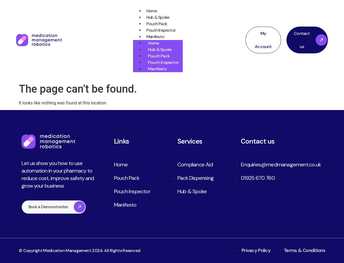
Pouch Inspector (156, 30)
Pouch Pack (152, 24)
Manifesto (150, 37)
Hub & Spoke (153, 17)
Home (147, 11)
